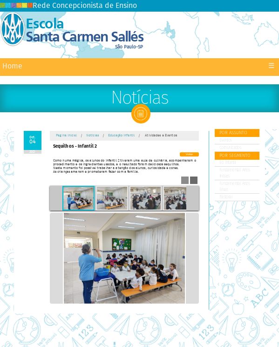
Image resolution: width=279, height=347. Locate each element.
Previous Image (56, 258)
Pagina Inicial (66, 135)
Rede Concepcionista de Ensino (68, 6)
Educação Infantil (121, 135)
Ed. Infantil (227, 163)
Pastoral (225, 197)
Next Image (192, 258)
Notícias (92, 135)
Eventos (225, 140)
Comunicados (230, 148)
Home (12, 66)
